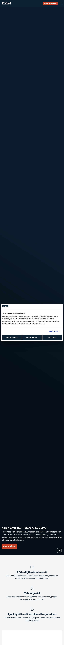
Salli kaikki (52, 337)
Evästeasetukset (32, 337)
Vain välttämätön (12, 337)
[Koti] (6, 3)
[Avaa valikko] (60, 3)
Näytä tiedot (53, 331)
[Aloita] (59, 550)
